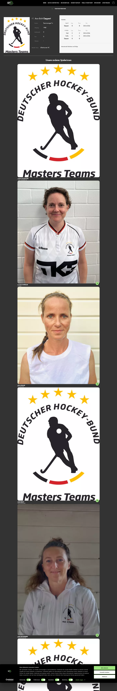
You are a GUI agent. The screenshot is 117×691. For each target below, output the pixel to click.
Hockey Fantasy (75, 3)
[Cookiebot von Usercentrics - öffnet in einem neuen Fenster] (9, 688)
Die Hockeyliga (65, 3)
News (44, 3)
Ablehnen (104, 684)
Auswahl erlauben (104, 680)
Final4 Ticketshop (87, 3)
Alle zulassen (104, 676)
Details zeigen (79, 688)
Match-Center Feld (53, 3)
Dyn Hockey (97, 3)
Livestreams (106, 3)
